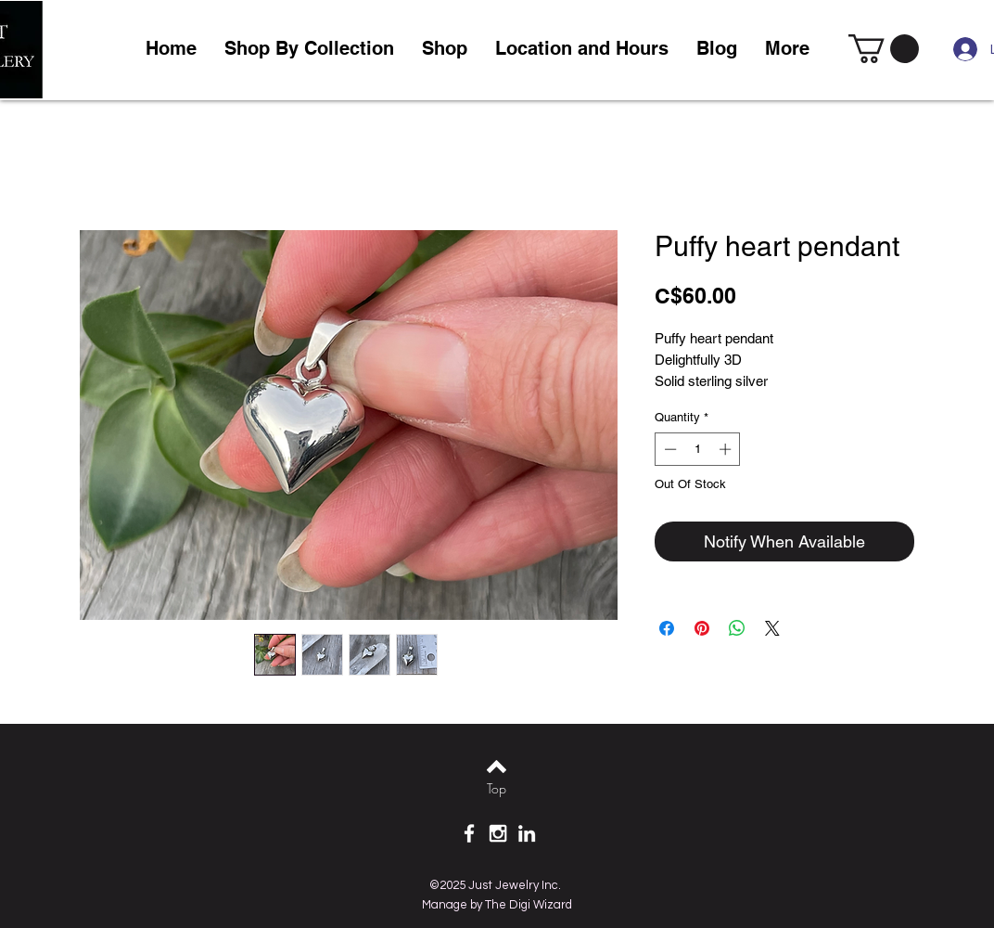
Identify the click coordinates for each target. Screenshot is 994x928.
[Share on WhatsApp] (737, 628)
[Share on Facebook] (667, 628)
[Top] (496, 789)
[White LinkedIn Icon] (527, 833)
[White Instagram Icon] (498, 833)
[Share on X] (772, 628)
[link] (883, 48)
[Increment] (727, 449)
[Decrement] (668, 449)
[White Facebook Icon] (469, 833)
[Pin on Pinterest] (702, 628)
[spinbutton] (698, 449)
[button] (444, 48)
